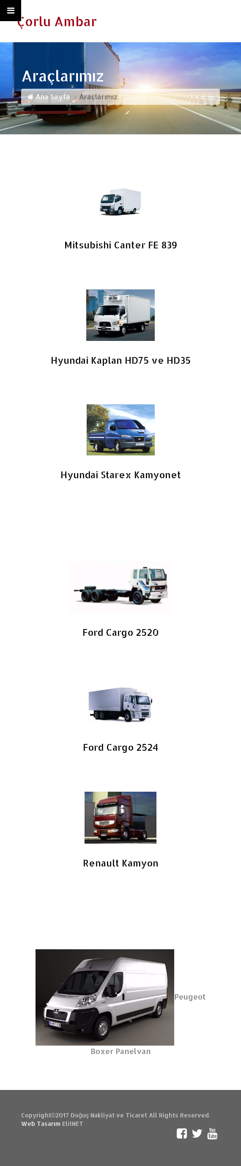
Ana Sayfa (48, 96)
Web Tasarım (40, 1123)
